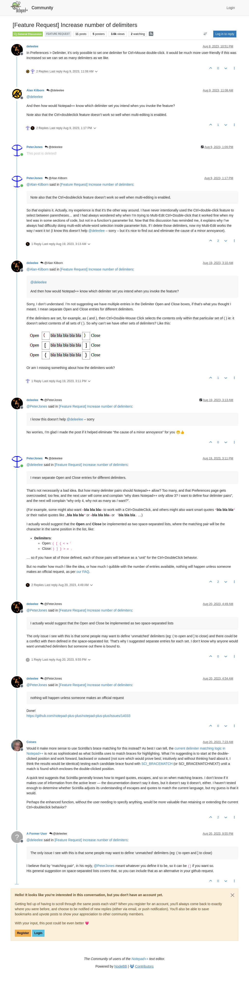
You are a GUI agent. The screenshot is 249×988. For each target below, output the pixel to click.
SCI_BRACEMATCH (156, 764)
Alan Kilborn (35, 90)
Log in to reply (224, 34)
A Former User (37, 833)
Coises (31, 742)
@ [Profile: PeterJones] (37, 406)
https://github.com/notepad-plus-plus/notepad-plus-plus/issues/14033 (78, 716)
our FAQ (82, 572)
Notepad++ (140, 959)
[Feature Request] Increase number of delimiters (96, 184)
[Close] (232, 895)
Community (42, 7)
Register (23, 933)
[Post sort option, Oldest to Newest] (205, 34)
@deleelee (55, 90)
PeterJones (35, 147)
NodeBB (120, 966)
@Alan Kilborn (56, 178)
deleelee (32, 46)
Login (38, 933)
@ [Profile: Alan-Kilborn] (37, 184)
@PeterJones (51, 400)
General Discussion (28, 34)
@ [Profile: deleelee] (35, 97)
